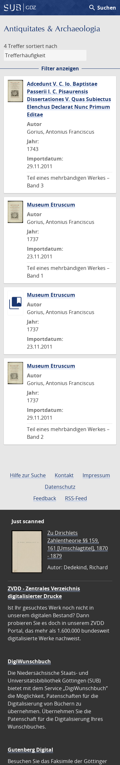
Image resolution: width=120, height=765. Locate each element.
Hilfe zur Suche (28, 475)
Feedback (44, 498)
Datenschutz (60, 486)
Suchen (102, 8)
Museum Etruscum (51, 204)
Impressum (96, 475)
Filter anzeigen (60, 68)
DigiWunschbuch (29, 661)
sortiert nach (41, 46)
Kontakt (64, 475)
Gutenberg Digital (30, 749)
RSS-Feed (76, 498)
